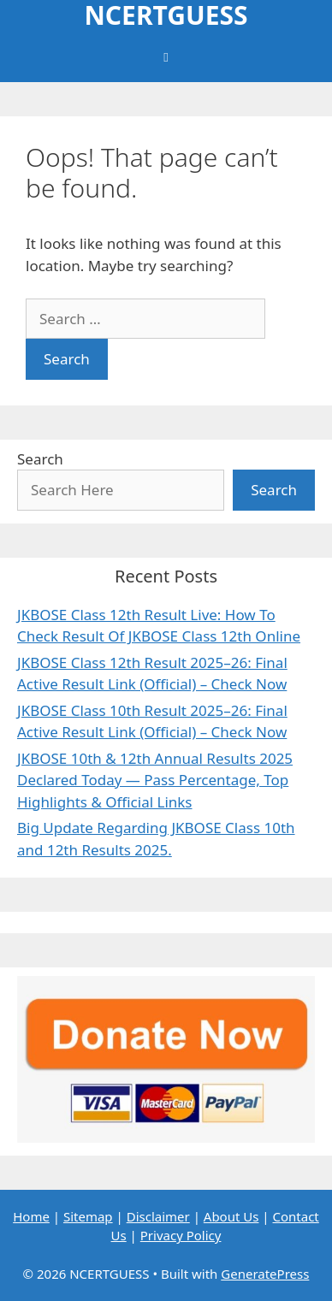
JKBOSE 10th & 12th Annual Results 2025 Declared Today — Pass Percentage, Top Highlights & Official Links (155, 780)
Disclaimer (158, 1216)
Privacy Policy (181, 1235)
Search (40, 459)
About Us (231, 1216)
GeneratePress (265, 1273)
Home (31, 1216)
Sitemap (88, 1216)
